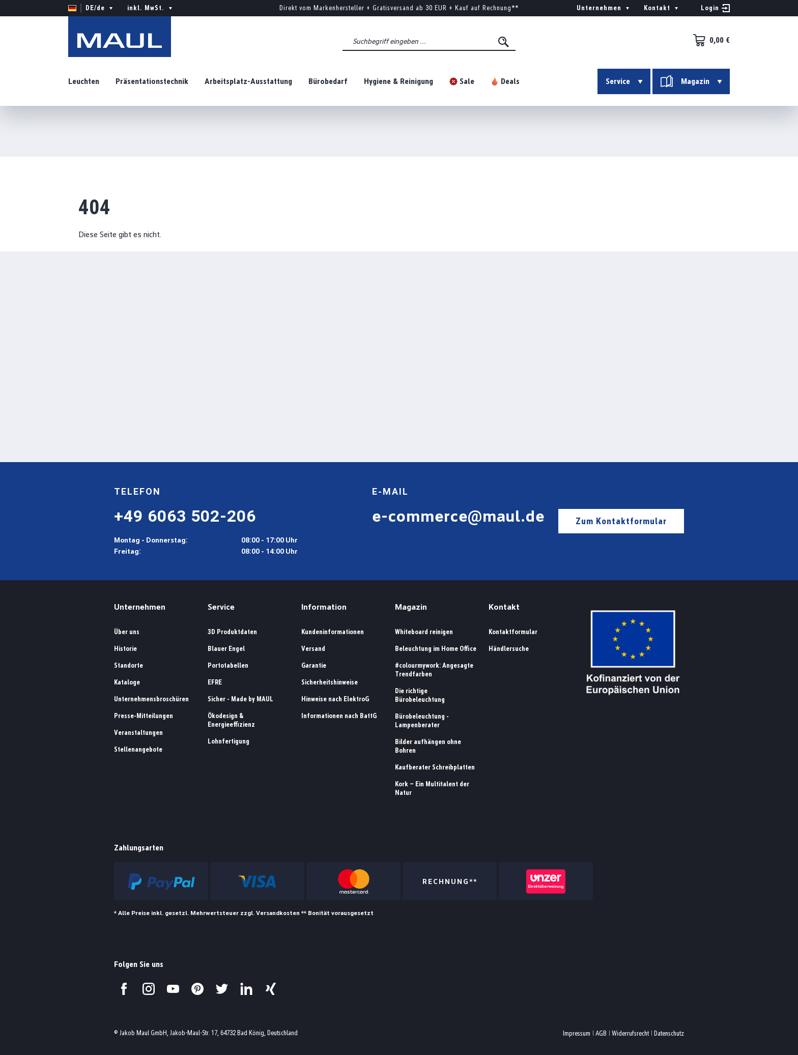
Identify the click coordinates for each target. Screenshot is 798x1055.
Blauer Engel (226, 648)
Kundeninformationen (332, 632)
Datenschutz (669, 1033)
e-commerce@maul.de (458, 516)
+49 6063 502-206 (185, 516)
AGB (601, 1033)
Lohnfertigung (228, 741)
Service (221, 607)
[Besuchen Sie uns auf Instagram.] (148, 989)
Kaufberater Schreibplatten (435, 767)
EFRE (215, 682)
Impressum (576, 1033)
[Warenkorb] (708, 40)
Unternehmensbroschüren (151, 699)
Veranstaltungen (138, 732)
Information (324, 607)
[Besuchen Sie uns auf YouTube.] (173, 989)
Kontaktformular (513, 632)
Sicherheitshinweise (329, 682)
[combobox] (429, 41)
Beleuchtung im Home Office (435, 648)
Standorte (128, 665)
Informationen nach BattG (339, 716)
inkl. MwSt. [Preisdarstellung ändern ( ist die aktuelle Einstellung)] (151, 8)
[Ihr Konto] (715, 8)
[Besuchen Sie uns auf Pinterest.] (197, 989)
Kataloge (127, 682)
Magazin (411, 607)
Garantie (313, 665)
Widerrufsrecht (630, 1033)
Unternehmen (139, 607)
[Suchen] (504, 42)
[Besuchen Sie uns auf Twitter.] (222, 989)
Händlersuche (509, 648)
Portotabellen (228, 665)
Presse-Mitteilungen (143, 716)
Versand (313, 648)
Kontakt (504, 607)
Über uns (126, 632)
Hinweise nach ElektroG (335, 699)
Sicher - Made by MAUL (240, 699)
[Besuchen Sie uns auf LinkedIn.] (246, 989)
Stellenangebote (138, 749)
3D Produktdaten (232, 632)
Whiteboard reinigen (424, 632)
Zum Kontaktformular (621, 521)
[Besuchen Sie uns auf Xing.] (271, 989)
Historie (125, 648)
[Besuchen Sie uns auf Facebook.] (124, 989)
